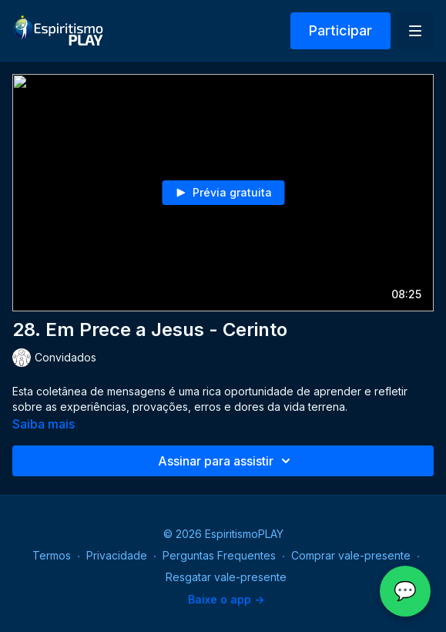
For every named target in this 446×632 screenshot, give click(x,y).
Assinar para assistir (226, 461)
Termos (51, 555)
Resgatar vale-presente (226, 576)
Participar (340, 30)
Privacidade (116, 555)
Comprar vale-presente (351, 555)
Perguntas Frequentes (219, 555)
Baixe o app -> (226, 599)
